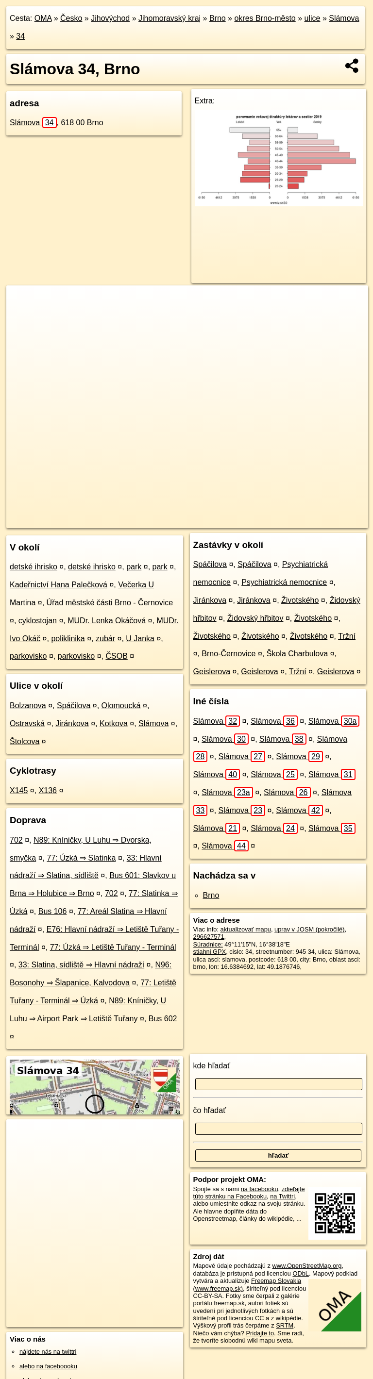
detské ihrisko (33, 567)
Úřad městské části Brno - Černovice (110, 602)
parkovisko (28, 656)
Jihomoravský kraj (169, 18)
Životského (300, 600)
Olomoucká (121, 705)
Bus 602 (163, 1018)
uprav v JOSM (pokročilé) (309, 929)
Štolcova (24, 741)
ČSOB (116, 656)
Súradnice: (208, 944)
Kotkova (114, 723)
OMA (43, 18)
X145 (19, 790)
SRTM (284, 1325)
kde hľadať (212, 1066)
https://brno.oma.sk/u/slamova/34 (323, 520)
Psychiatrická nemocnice (284, 582)
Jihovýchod (110, 18)
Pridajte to (260, 1333)
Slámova (344, 18)
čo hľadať (209, 1110)
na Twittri (282, 1196)
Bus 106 (52, 911)
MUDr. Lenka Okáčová (107, 620)
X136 (48, 790)
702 (16, 840)
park (133, 567)
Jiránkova (71, 723)
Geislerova (211, 671)
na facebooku (259, 1189)
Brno (217, 18)
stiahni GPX (209, 951)
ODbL (300, 1273)
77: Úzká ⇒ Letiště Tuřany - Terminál (113, 947)
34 (20, 36)
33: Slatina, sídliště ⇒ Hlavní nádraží (81, 965)
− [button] (23, 317)
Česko (71, 18)
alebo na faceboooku (48, 1366)
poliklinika (68, 638)
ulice (313, 18)
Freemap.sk (248, 520)
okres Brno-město (264, 18)
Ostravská (27, 723)
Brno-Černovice (228, 653)
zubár (105, 638)
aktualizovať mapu (245, 929)
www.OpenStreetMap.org (306, 1265)
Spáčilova (73, 705)
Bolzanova (28, 705)
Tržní (347, 636)
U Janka (140, 638)
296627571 (208, 936)
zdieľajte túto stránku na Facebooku (249, 1192)
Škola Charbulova (297, 653)
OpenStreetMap (198, 520)
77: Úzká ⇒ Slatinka (81, 858)
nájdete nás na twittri (47, 1351)
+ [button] (23, 302)
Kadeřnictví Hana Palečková (58, 585)
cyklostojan (37, 620)
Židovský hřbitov (255, 618)
